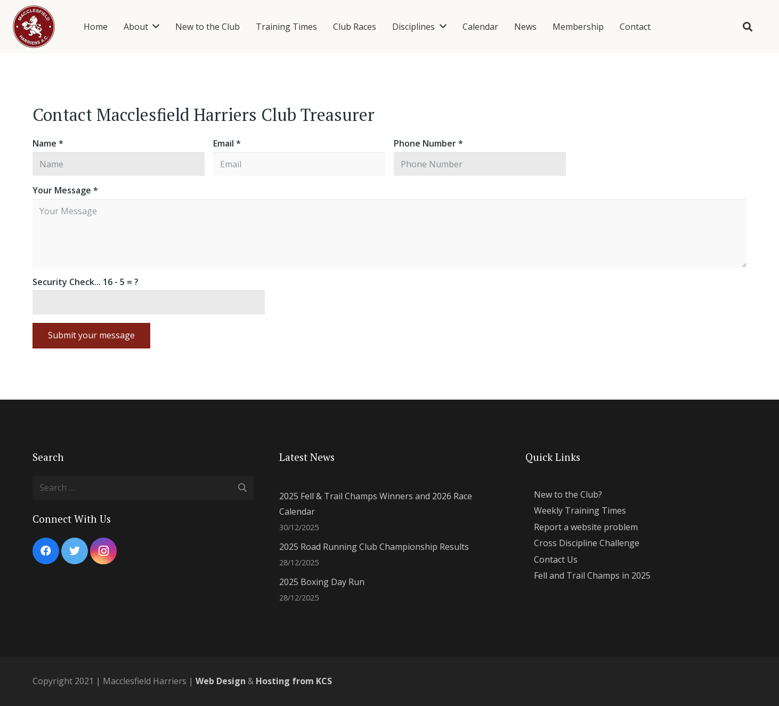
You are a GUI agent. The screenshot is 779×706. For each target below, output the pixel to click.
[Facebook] (46, 551)
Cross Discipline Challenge (586, 543)
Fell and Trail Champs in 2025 (592, 575)
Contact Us (556, 559)
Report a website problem (586, 527)
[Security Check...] (149, 302)
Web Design (221, 681)
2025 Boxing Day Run (321, 582)
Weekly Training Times (580, 510)
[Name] (119, 164)
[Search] (747, 27)
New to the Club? (568, 494)
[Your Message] (389, 233)
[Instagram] (103, 551)
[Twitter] (74, 551)
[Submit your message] (91, 335)
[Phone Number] (480, 164)
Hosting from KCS (294, 681)
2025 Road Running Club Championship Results (374, 547)
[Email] (299, 164)
